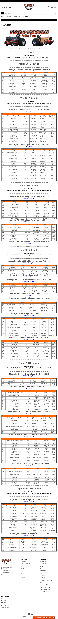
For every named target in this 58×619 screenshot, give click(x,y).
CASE (41, 568)
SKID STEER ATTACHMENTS (46, 587)
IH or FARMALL (43, 575)
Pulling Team (24, 572)
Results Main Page (29, 55)
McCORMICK (42, 579)
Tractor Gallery (24, 573)
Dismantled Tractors (25, 566)
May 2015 (17, 57)
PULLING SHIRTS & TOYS (45, 589)
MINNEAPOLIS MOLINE (44, 584)
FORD (41, 573)
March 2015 (10, 57)
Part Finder (23, 561)
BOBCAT (41, 566)
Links (22, 575)
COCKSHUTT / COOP (44, 572)
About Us (23, 568)
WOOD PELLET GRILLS (44, 591)
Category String (43, 563)
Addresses (3, 602)
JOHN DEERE (42, 577)
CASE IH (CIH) (43, 570)
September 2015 (46, 57)
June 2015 (24, 57)
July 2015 (30, 57)
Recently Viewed (5, 605)
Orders (2, 598)
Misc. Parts (23, 565)
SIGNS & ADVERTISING (44, 593)
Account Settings (5, 607)
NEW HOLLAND (43, 582)
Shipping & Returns (25, 563)
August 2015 (37, 57)
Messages (3, 600)
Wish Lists (3, 604)
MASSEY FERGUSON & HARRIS (46, 580)
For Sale (23, 570)
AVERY (41, 565)
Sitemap (23, 577)
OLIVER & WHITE (43, 586)
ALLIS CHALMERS (43, 561)
